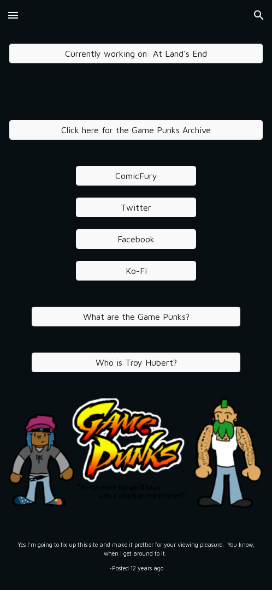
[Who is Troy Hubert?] (136, 362)
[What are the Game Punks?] (136, 316)
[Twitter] (136, 207)
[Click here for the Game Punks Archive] (136, 130)
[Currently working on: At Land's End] (136, 53)
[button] (13, 15)
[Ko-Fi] (136, 270)
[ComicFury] (136, 175)
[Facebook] (136, 239)
